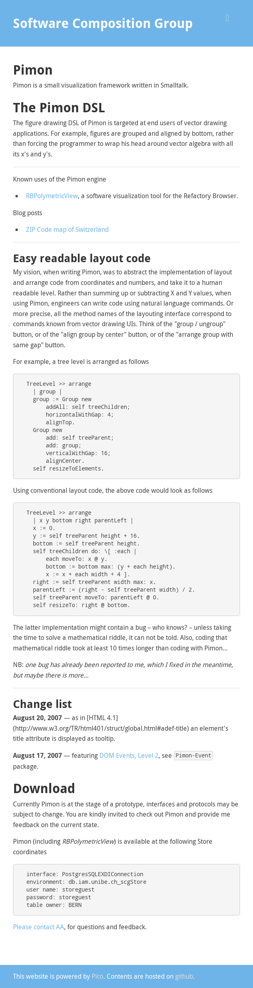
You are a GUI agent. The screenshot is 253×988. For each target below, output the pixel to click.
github (184, 976)
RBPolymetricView (52, 195)
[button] (230, 16)
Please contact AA (38, 926)
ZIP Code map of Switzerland (67, 229)
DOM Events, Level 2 (129, 755)
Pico (97, 976)
